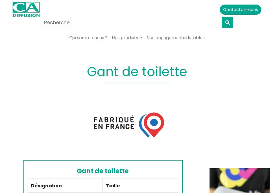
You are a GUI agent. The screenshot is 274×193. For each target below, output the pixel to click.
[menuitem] (88, 37)
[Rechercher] (227, 22)
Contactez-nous (240, 9)
